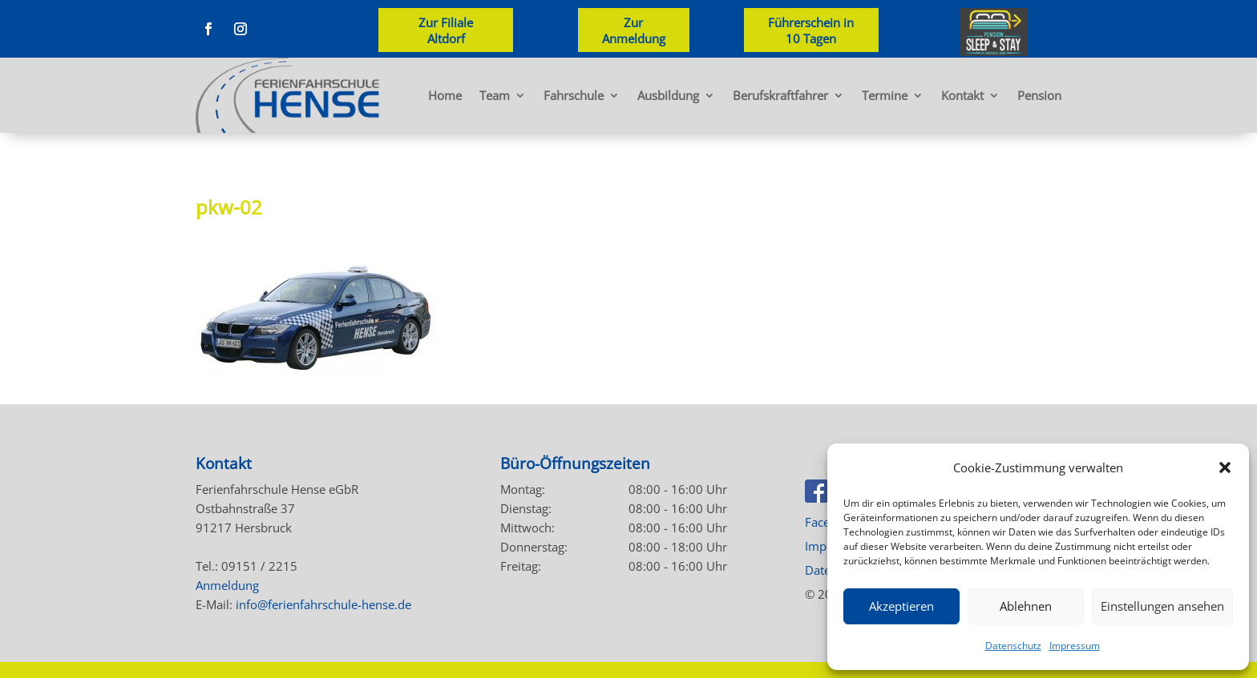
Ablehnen (1026, 606)
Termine (884, 95)
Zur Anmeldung (633, 30)
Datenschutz (1013, 645)
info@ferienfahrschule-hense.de (323, 604)
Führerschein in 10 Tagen (811, 30)
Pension (1039, 95)
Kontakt (962, 95)
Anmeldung (227, 585)
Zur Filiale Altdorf (445, 30)
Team (494, 95)
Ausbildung (668, 95)
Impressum (1074, 645)
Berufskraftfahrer (780, 95)
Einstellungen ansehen (1162, 606)
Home (445, 95)
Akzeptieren (901, 606)
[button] (1225, 467)
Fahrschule (574, 95)
